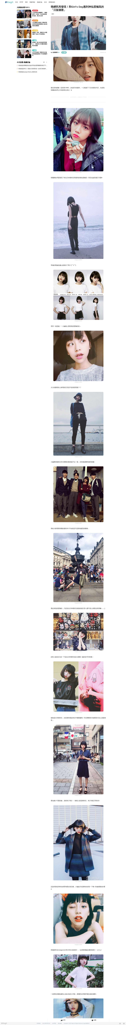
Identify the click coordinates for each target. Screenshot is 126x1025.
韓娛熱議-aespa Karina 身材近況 (27, 72)
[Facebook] (120, 1023)
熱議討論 (39, 2)
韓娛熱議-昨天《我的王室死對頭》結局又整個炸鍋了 (33, 68)
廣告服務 (60, 1023)
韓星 (26, 2)
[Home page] (9, 2)
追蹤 (64, 52)
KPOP (21, 2)
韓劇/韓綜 (32, 2)
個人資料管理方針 (46, 1023)
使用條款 (39, 1023)
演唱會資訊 (52, 2)
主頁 (16, 2)
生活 (45, 2)
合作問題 (54, 1023)
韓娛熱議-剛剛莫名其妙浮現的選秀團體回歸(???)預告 (33, 65)
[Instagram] (124, 1023)
